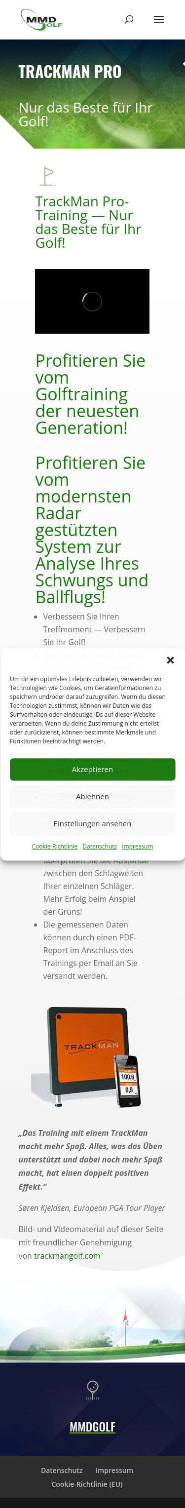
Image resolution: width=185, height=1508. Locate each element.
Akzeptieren (92, 769)
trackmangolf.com (67, 1255)
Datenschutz (99, 846)
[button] (170, 660)
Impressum (137, 846)
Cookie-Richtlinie (54, 846)
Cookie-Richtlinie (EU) (86, 1484)
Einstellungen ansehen (93, 823)
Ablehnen (92, 796)
